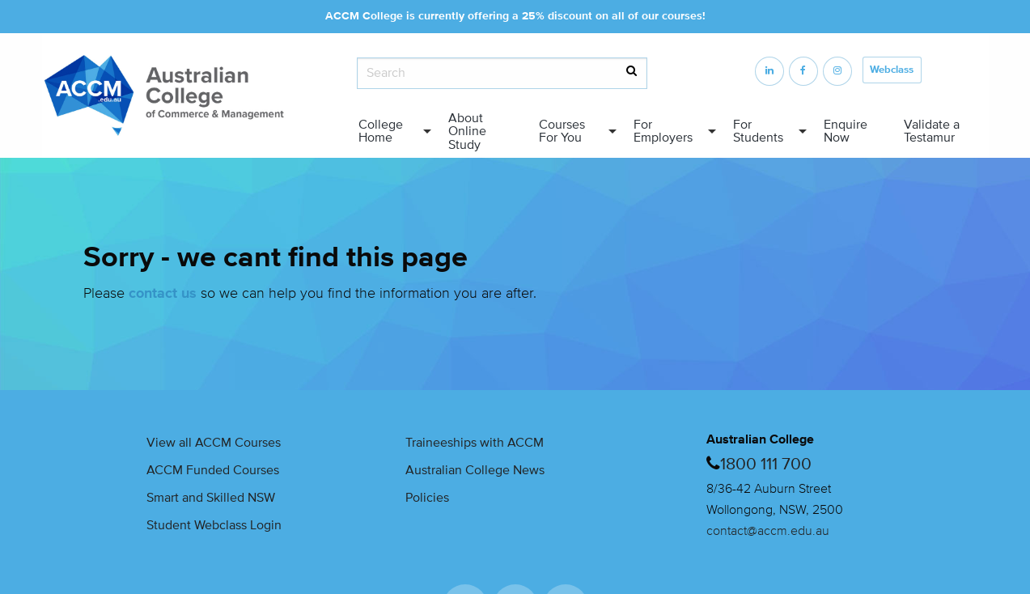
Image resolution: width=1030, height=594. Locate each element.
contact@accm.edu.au (767, 531)
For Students (758, 131)
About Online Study (467, 131)
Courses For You (562, 131)
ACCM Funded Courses (212, 470)
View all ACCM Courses (213, 443)
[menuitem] (390, 131)
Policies (427, 498)
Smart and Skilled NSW (210, 498)
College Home (380, 131)
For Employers (663, 131)
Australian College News (475, 470)
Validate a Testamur (932, 131)
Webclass (891, 69)
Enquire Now (845, 131)
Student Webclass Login (214, 525)
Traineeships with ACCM (474, 443)
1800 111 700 (766, 464)
